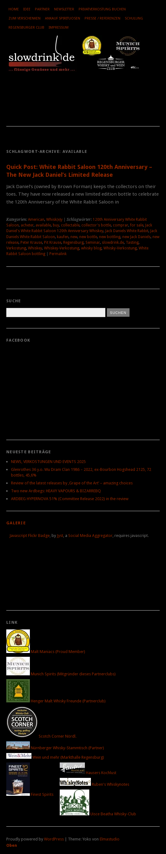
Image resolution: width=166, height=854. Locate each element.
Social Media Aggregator (90, 535)
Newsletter (64, 9)
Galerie (16, 523)
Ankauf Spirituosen (62, 18)
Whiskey (35, 248)
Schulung (134, 18)
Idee (26, 9)
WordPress (54, 839)
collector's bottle (96, 225)
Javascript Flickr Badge (29, 535)
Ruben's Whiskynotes (94, 784)
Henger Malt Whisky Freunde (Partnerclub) (56, 701)
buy (56, 225)
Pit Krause (52, 242)
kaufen (63, 237)
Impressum (59, 27)
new (73, 237)
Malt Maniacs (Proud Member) (45, 651)
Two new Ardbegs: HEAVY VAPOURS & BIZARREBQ (56, 490)
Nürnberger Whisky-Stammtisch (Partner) (55, 747)
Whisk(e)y (54, 219)
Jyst (60, 535)
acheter (27, 225)
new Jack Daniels (136, 237)
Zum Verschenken (24, 18)
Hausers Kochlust (88, 772)
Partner (42, 9)
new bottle (88, 237)
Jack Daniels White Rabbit (126, 231)
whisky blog (91, 248)
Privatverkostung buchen (102, 9)
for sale (136, 225)
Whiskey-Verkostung (61, 248)
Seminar (93, 242)
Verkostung (16, 248)
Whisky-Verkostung (120, 248)
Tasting (132, 242)
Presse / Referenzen (102, 18)
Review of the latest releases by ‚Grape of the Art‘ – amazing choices (72, 483)
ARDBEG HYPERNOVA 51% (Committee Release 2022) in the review (70, 498)
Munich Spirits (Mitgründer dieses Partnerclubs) (61, 674)
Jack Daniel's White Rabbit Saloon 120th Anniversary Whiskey (79, 228)
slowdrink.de (113, 242)
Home (13, 9)
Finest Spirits (29, 794)
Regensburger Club (26, 27)
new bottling (109, 237)
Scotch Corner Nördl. (41, 736)
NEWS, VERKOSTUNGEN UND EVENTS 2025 (48, 461)
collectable (70, 225)
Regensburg (73, 242)
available (43, 225)
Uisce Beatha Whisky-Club (98, 814)
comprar (120, 225)
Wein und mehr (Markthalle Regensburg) (55, 757)
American (36, 219)
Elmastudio (109, 839)
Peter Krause (31, 242)
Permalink (58, 254)
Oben (11, 845)
